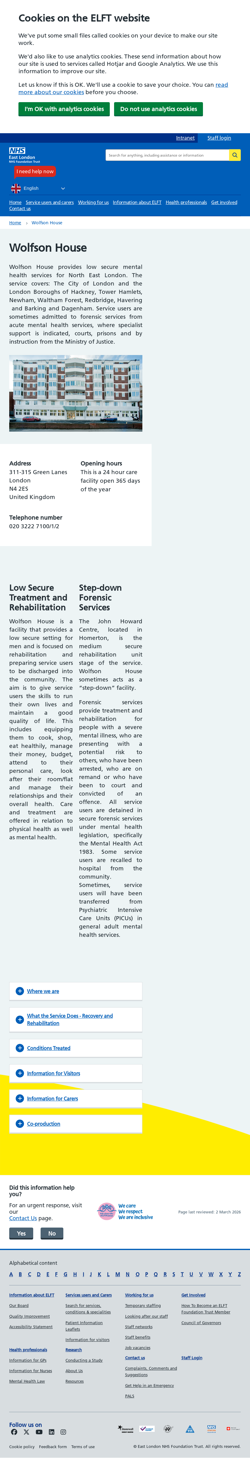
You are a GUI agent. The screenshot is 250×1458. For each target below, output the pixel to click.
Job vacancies (137, 1347)
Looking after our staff (146, 1316)
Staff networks (139, 1326)
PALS (129, 1395)
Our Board (19, 1305)
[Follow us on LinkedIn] (51, 1432)
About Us (74, 1370)
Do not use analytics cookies (158, 109)
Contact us (20, 208)
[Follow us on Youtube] (39, 1432)
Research (73, 1349)
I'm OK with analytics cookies (64, 109)
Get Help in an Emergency (149, 1385)
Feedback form (53, 1446)
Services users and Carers (88, 1294)
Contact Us (23, 1218)
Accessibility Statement (31, 1326)
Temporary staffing (143, 1305)
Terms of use (83, 1446)
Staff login (219, 138)
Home (15, 202)
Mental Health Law (27, 1381)
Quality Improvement (29, 1316)
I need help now (35, 171)
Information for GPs (27, 1360)
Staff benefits (137, 1337)
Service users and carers (50, 202)
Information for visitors (87, 1339)
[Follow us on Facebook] (14, 1432)
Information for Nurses (30, 1370)
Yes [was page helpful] (21, 1233)
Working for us (93, 202)
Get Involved (193, 1294)
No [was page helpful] (52, 1233)
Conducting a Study (84, 1360)
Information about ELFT (137, 202)
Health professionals (186, 202)
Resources (74, 1381)
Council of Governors (201, 1322)
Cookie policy (22, 1446)
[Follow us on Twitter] (26, 1432)
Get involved (224, 202)
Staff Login (191, 1357)
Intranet (185, 138)
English (24, 189)
